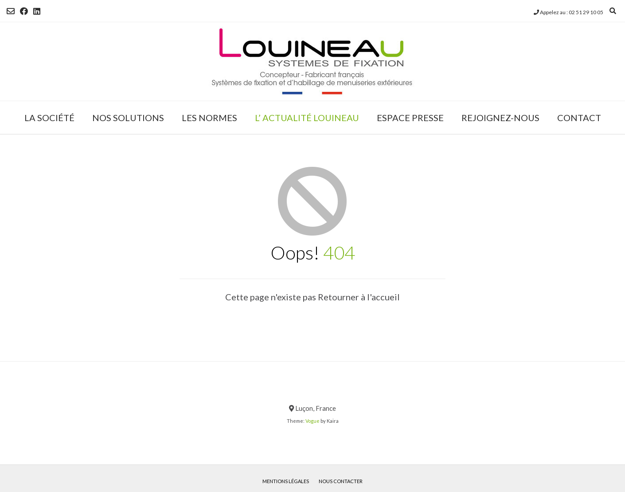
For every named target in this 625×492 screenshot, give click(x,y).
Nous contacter (341, 481)
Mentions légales (285, 481)
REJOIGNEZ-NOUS (500, 117)
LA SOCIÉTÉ (49, 117)
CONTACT (579, 117)
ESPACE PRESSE (410, 117)
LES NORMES (209, 117)
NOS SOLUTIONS (128, 117)
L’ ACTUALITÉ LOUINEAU (307, 117)
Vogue (312, 421)
